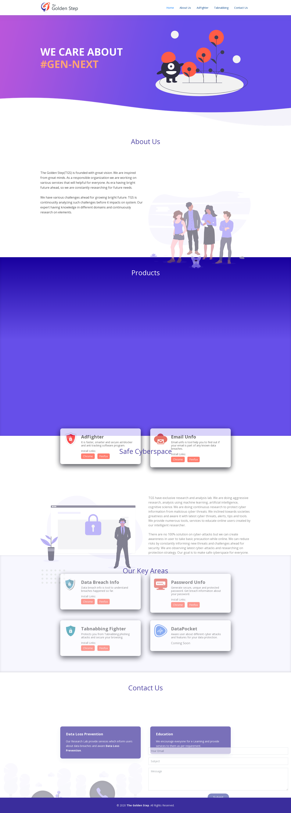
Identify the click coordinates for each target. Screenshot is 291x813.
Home (170, 7)
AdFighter (202, 7)
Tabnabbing (221, 7)
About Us (185, 7)
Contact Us (241, 7)
